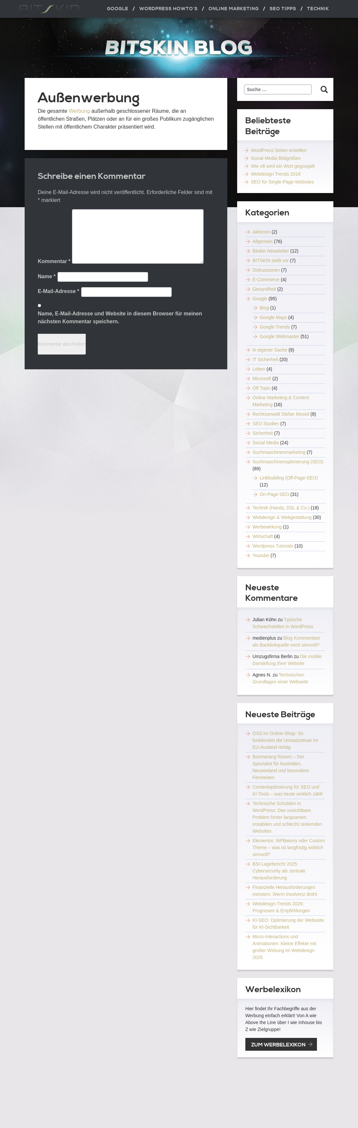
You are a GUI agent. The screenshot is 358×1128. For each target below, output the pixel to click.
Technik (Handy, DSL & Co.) (281, 507)
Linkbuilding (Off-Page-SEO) (289, 477)
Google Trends (275, 327)
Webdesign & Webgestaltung (282, 517)
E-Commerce (266, 279)
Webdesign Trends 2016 (276, 174)
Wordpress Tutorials (273, 546)
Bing (264, 307)
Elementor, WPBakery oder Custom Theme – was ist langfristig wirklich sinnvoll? (289, 847)
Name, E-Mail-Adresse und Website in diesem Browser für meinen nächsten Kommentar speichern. (120, 317)
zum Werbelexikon (278, 1045)
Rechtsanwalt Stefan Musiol (281, 414)
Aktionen (261, 231)
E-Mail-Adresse (58, 291)
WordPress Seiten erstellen (278, 150)
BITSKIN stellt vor (271, 260)
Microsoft (262, 378)
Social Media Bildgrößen (276, 158)
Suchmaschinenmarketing (279, 452)
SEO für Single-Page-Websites (282, 181)
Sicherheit (263, 433)
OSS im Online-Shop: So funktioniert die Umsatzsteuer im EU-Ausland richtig (285, 740)
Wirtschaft (263, 536)
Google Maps (273, 317)
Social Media (266, 442)
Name (47, 276)
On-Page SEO (274, 494)
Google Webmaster (279, 336)
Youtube (261, 555)
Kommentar (54, 261)
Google (260, 298)
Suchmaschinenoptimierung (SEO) (288, 461)
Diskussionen (266, 270)
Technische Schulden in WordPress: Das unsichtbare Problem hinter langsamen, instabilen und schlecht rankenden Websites (287, 817)
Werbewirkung (267, 526)
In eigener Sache (270, 350)
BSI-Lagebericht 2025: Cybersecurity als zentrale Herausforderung (279, 870)
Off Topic (262, 388)
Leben (259, 369)
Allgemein (263, 241)
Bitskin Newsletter (271, 251)
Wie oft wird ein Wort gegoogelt (283, 166)
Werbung (79, 111)
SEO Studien (266, 423)
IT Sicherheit (265, 359)
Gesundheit (264, 289)
